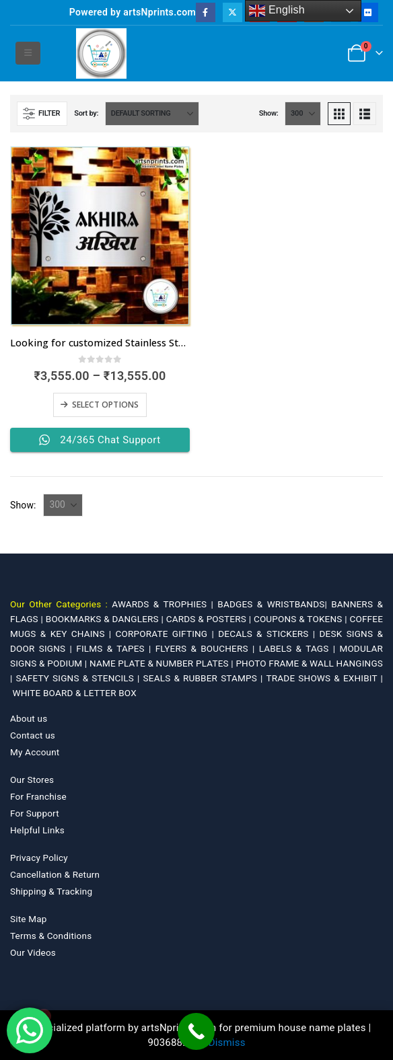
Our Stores (32, 779)
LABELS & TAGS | (299, 648)
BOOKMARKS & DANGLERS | (106, 618)
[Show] (303, 114)
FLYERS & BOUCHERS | (207, 648)
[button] (27, 53)
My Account (34, 752)
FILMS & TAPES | (115, 648)
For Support (34, 813)
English (277, 11)
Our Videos (33, 952)
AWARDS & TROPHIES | (162, 604)
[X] (232, 12)
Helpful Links (37, 830)
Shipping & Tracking (51, 891)
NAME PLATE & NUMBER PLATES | (163, 663)
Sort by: (86, 113)
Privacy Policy (39, 857)
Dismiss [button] (227, 1042)
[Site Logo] (101, 53)
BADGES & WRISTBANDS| (274, 604)
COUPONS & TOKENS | (302, 618)
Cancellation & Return (55, 874)
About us (28, 718)
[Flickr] (368, 12)
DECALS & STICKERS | (268, 633)
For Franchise (38, 796)
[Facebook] (205, 12)
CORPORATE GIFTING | (167, 633)
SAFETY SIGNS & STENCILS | (79, 678)
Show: (269, 113)
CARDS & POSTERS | (210, 618)
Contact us (32, 735)
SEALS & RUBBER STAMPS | (204, 678)
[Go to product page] (100, 236)
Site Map (28, 918)
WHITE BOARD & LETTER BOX (75, 692)
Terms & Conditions (51, 935)
